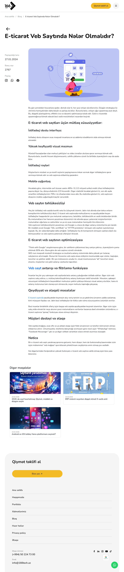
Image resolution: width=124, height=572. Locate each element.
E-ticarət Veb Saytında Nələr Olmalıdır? (42, 16)
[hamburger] (116, 6)
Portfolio (16, 504)
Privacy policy (19, 532)
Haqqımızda (18, 497)
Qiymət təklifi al (101, 5)
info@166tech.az (21, 563)
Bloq (20, 16)
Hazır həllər (18, 525)
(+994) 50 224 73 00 (23, 554)
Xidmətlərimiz (19, 511)
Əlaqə (15, 540)
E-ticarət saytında (36, 297)
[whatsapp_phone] (114, 565)
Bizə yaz (37, 473)
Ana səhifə (9, 16)
